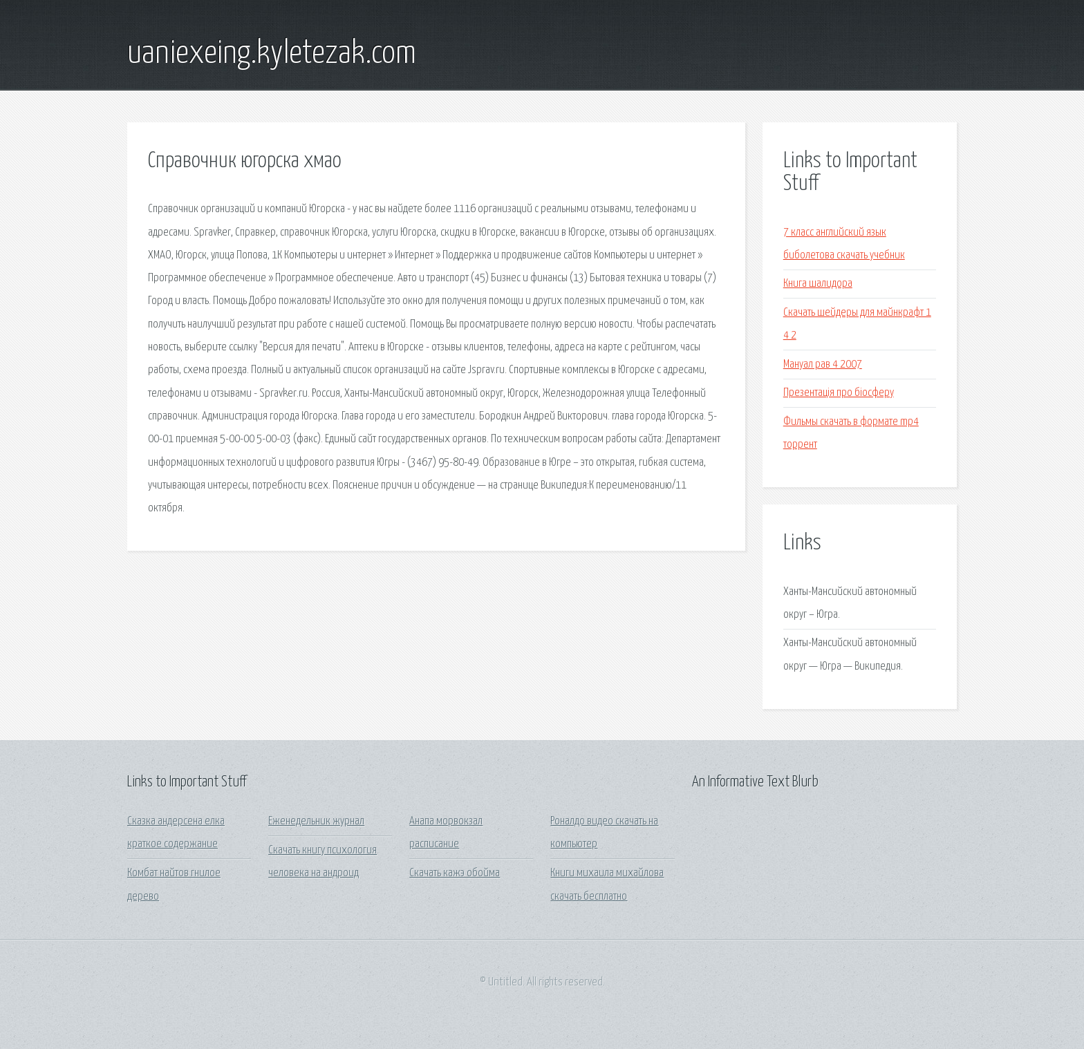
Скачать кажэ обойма (454, 873)
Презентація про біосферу (838, 393)
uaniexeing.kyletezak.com (271, 54)
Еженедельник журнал (316, 821)
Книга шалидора (817, 284)
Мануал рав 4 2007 (822, 364)
